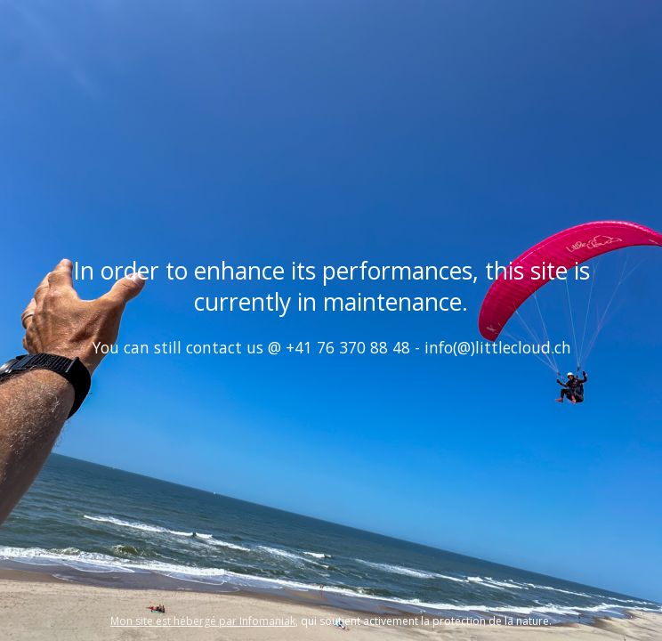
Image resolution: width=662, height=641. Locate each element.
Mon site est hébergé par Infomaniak (202, 621)
